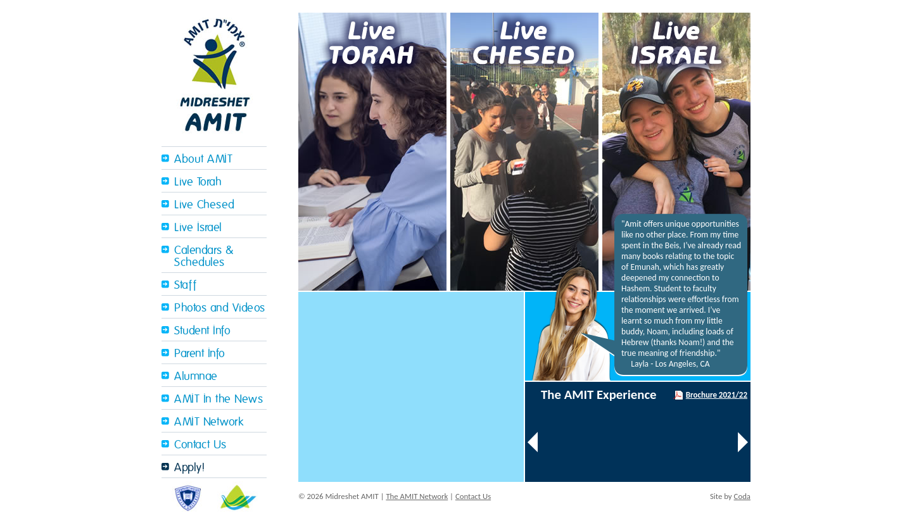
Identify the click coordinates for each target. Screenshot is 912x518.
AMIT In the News (218, 399)
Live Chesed (204, 205)
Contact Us (200, 445)
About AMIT (203, 159)
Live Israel (198, 228)
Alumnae (196, 376)
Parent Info (199, 354)
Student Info (202, 331)
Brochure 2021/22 (716, 395)
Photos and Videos (219, 308)
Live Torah (198, 182)
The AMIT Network (417, 496)
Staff (185, 285)
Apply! (189, 468)
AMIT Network (208, 422)
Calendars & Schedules (204, 256)
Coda (742, 496)
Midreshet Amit (214, 73)
